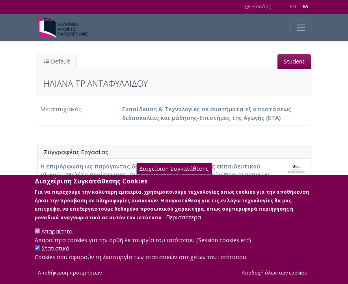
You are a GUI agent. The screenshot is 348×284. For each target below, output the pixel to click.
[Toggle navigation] (300, 28)
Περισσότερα (183, 227)
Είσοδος (258, 6)
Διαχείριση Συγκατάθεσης (174, 178)
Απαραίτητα (57, 241)
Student (294, 61)
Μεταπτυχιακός (61, 109)
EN (293, 6)
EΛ (305, 6)
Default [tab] (57, 61)
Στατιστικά (55, 258)
